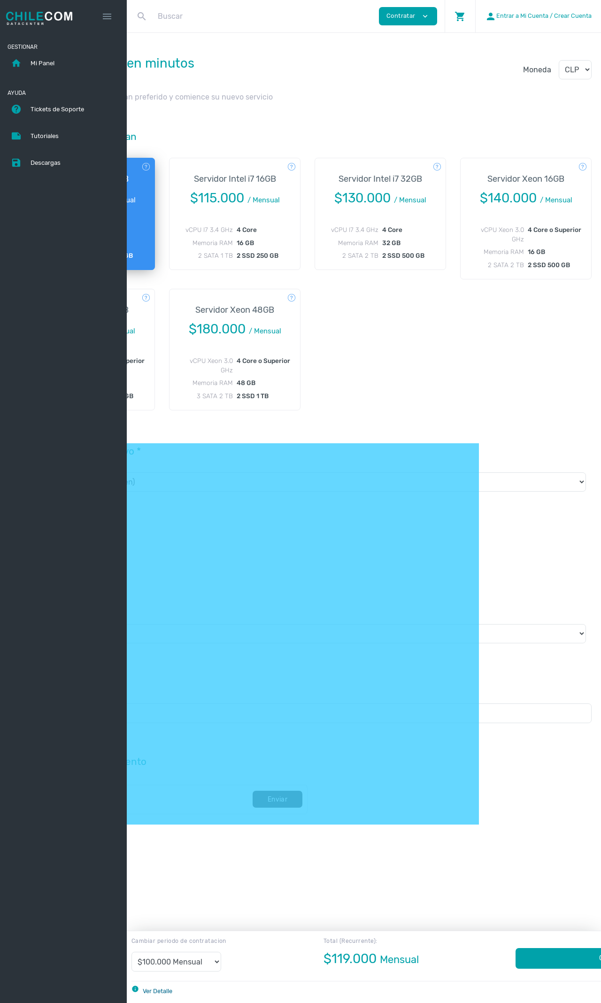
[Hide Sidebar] (107, 16)
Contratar (524, 958)
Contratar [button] (408, 16)
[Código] (225, 836)
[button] (460, 16)
